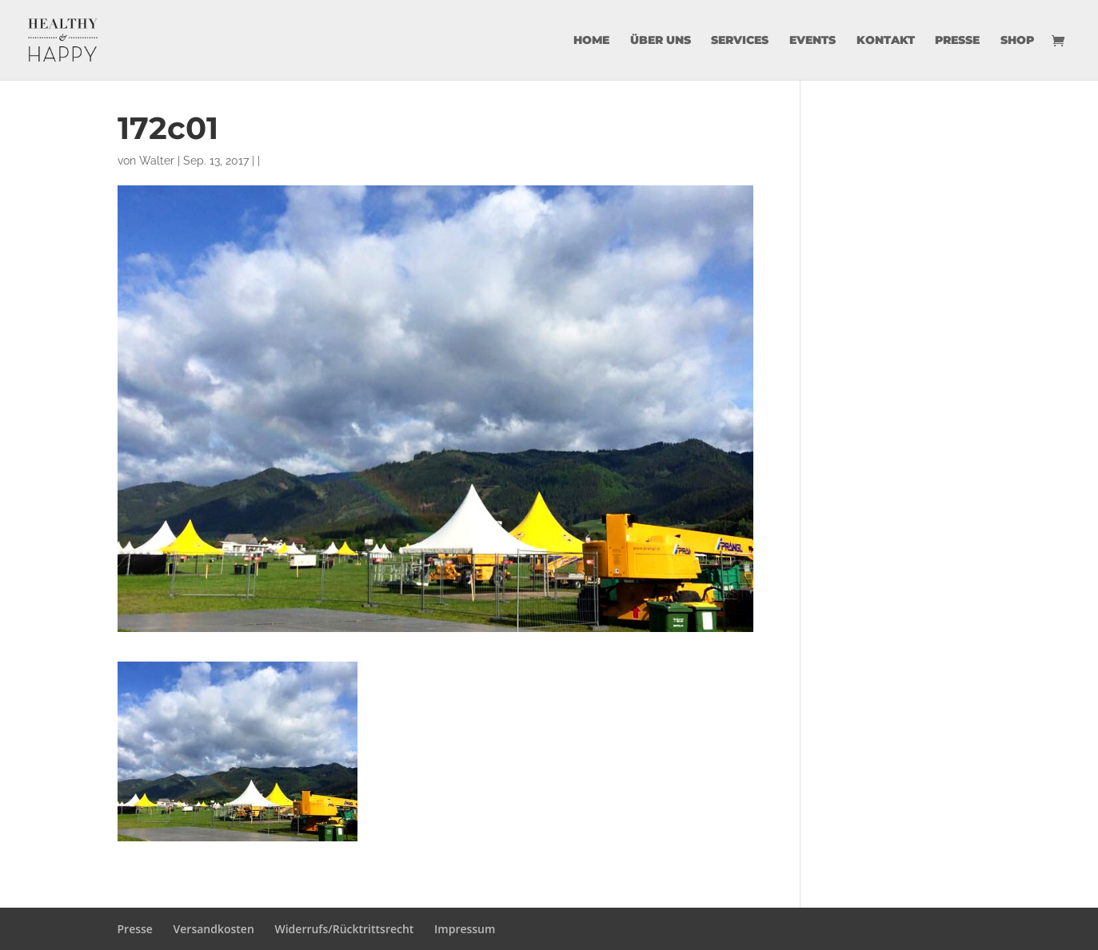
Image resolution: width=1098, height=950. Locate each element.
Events (812, 40)
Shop (1017, 40)
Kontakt (885, 40)
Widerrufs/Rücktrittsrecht (343, 928)
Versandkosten (214, 928)
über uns (660, 40)
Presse (957, 40)
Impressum (464, 928)
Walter (156, 160)
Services (740, 40)
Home (591, 40)
